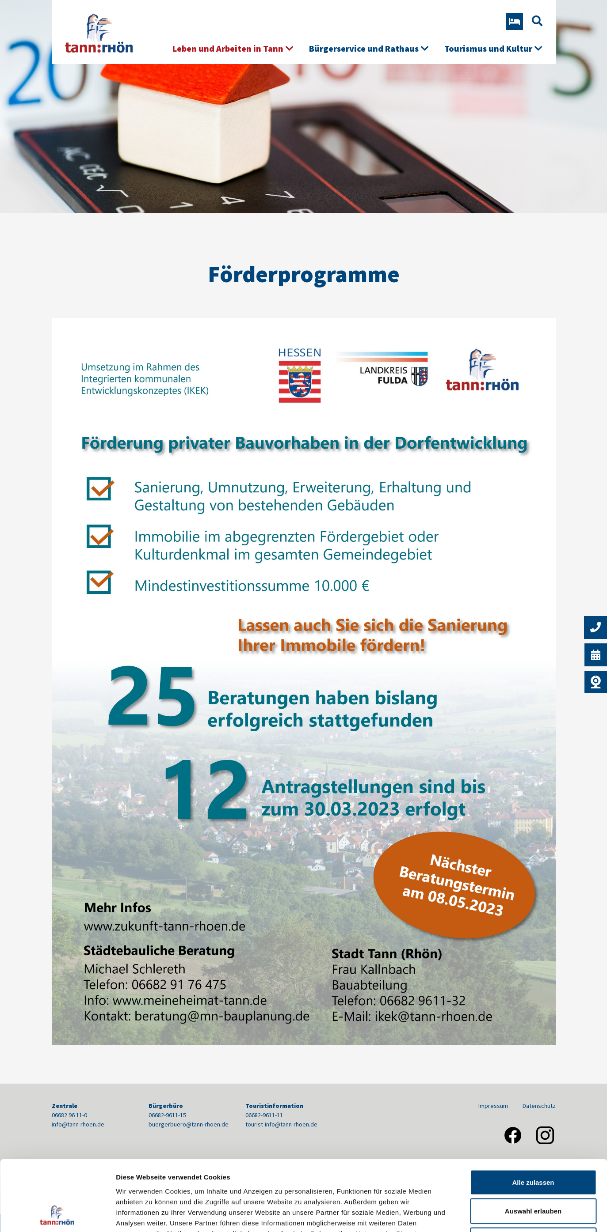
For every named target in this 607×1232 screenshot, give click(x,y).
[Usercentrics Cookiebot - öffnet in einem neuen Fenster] (57, 1214)
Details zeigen (470, 1214)
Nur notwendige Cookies (533, 1174)
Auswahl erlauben (533, 1145)
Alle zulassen (533, 1116)
